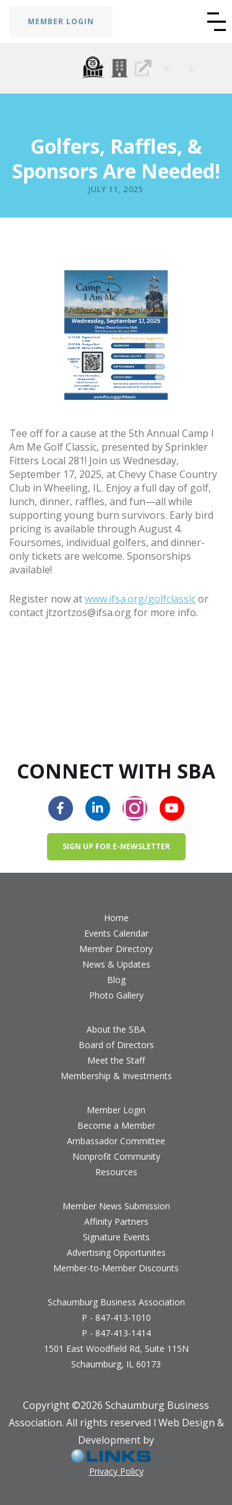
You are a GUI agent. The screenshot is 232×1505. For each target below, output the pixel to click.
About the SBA (116, 1029)
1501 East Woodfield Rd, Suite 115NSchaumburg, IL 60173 (116, 1356)
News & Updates (116, 964)
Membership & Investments (116, 1076)
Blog (116, 980)
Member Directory (116, 949)
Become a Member (116, 1125)
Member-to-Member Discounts (116, 1268)
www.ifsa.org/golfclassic (140, 599)
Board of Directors (116, 1045)
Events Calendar (116, 933)
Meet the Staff (116, 1060)
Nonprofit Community (116, 1156)
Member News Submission (116, 1206)
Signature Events (116, 1237)
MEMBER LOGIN (61, 21)
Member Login (116, 1110)
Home (116, 918)
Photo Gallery (116, 995)
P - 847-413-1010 (116, 1317)
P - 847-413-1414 (116, 1333)
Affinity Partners (116, 1221)
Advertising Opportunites (116, 1252)
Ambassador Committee (116, 1141)
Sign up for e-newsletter (116, 846)
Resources (116, 1172)
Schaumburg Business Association (116, 1302)
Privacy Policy (116, 1471)
